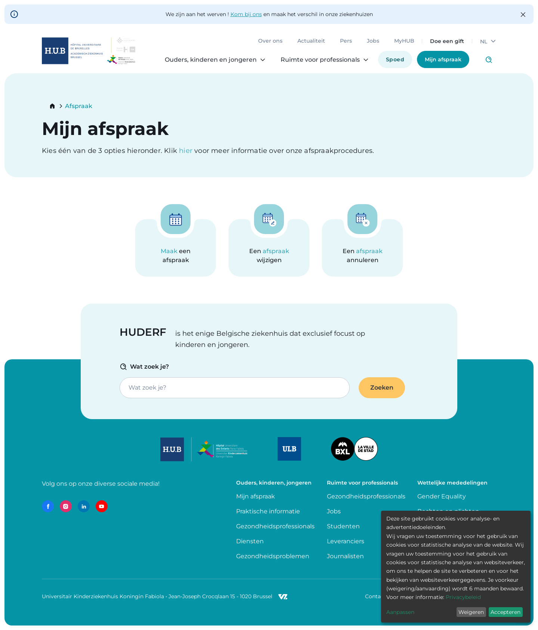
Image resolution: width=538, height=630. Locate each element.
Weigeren (471, 612)
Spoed (395, 59)
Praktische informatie (269, 511)
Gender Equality (441, 496)
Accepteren (505, 612)
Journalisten (345, 556)
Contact (375, 596)
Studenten (343, 526)
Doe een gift (447, 41)
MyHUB (404, 41)
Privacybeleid (463, 597)
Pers (346, 41)
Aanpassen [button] (400, 612)
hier (186, 151)
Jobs (373, 41)
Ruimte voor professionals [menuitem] (320, 60)
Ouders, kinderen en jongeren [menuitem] (211, 60)
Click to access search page (488, 59)
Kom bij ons (246, 14)
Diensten (250, 541)
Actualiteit (311, 41)
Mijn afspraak (443, 59)
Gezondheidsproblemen (272, 556)
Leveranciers (345, 541)
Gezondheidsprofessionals (275, 526)
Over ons (270, 41)
